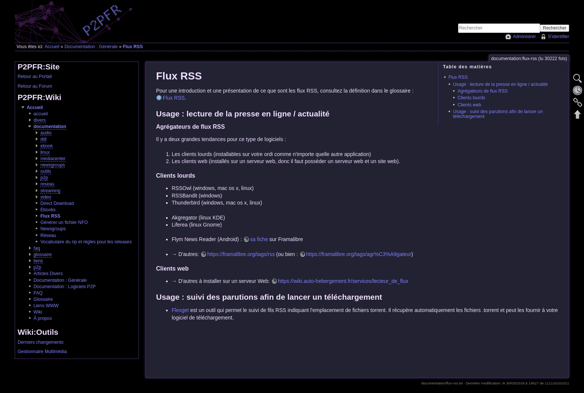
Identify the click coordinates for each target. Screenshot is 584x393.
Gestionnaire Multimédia (42, 351)
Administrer (524, 36)
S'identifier (558, 36)
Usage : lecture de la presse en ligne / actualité (500, 84)
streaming (50, 190)
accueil (41, 113)
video (45, 197)
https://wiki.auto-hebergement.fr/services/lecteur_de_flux (343, 281)
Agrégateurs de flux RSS (482, 91)
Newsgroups (53, 228)
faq (37, 248)
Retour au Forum (35, 86)
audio (45, 132)
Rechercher (554, 28)
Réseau (48, 235)
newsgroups (52, 165)
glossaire (43, 254)
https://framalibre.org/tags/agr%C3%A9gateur (358, 254)
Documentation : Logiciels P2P (65, 286)
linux (45, 152)
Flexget (180, 310)
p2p (44, 177)
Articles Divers (48, 273)
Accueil (52, 46)
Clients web (469, 104)
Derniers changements (40, 342)
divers (40, 120)
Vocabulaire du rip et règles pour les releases (85, 241)
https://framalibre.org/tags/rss (240, 254)
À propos (43, 318)
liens (38, 260)
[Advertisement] (482, 11)
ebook (46, 146)
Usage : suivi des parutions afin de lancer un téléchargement (498, 114)
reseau (47, 184)
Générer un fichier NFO (64, 222)
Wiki (38, 312)
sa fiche (259, 239)
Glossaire (43, 299)
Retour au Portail (35, 76)
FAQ (38, 293)
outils (45, 171)
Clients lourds (471, 97)
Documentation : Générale (91, 46)
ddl (43, 139)
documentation (50, 126)
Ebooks (47, 209)
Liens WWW (46, 305)
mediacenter (52, 158)
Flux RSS (133, 46)
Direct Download (57, 203)
